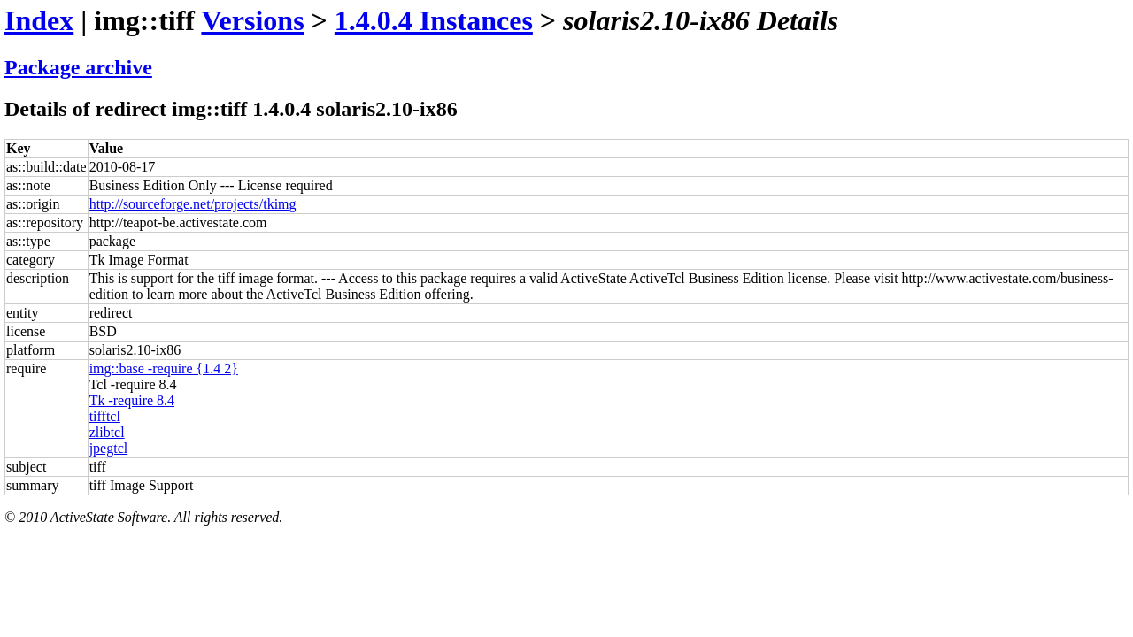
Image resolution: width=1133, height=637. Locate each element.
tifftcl (104, 416)
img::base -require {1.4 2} (163, 368)
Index (38, 20)
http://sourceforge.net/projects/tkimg (193, 203)
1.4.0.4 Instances (434, 20)
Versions (252, 20)
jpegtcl (108, 448)
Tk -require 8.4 (131, 400)
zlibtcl (107, 432)
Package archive (78, 67)
